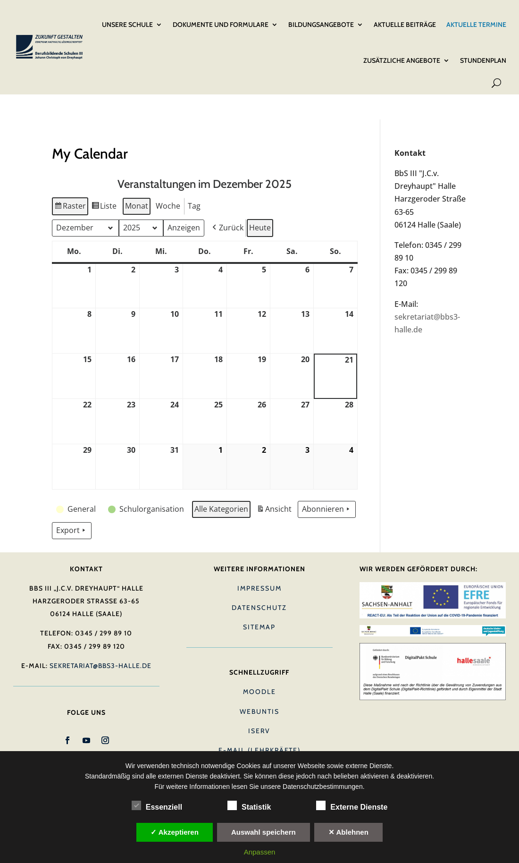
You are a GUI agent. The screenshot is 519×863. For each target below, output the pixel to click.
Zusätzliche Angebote (401, 48)
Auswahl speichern (263, 832)
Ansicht (275, 472)
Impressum (259, 550)
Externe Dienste (351, 806)
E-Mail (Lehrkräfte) (259, 712)
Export (71, 492)
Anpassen (260, 852)
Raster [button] (70, 169)
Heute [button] (260, 189)
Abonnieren (327, 471)
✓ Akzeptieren (175, 832)
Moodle (259, 654)
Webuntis (259, 673)
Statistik (249, 806)
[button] (227, 190)
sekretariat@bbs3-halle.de (100, 627)
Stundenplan (483, 48)
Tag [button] (194, 167)
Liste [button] (104, 169)
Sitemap (259, 588)
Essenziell (157, 806)
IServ (259, 692)
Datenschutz (259, 569)
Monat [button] (136, 167)
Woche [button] (168, 167)
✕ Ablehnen (348, 832)
